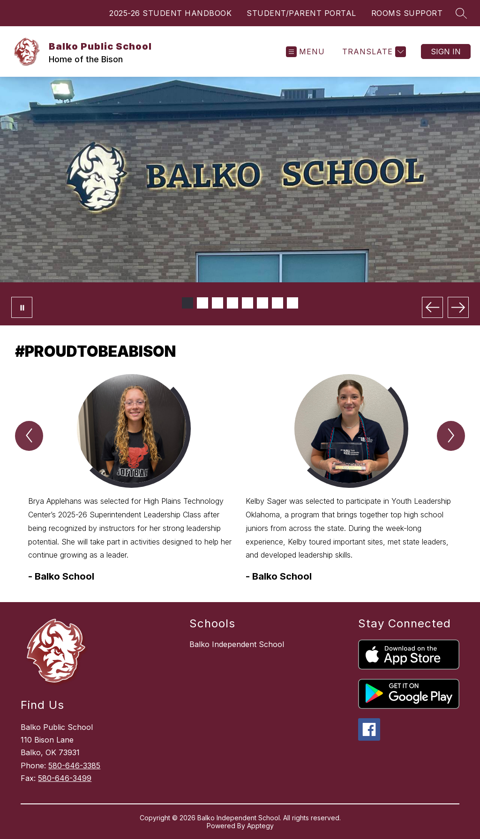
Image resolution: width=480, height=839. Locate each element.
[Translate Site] (373, 52)
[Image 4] (232, 303)
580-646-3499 (64, 778)
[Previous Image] (432, 307)
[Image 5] (247, 303)
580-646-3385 (74, 765)
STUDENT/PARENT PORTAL (301, 13)
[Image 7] (277, 303)
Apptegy (260, 826)
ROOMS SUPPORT (407, 13)
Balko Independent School (236, 644)
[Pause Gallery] (21, 307)
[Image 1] (187, 303)
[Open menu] (305, 52)
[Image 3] (217, 303)
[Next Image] (458, 307)
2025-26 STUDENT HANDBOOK (170, 13)
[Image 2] (202, 303)
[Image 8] (292, 303)
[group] (131, 478)
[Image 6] (262, 303)
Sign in (446, 51)
